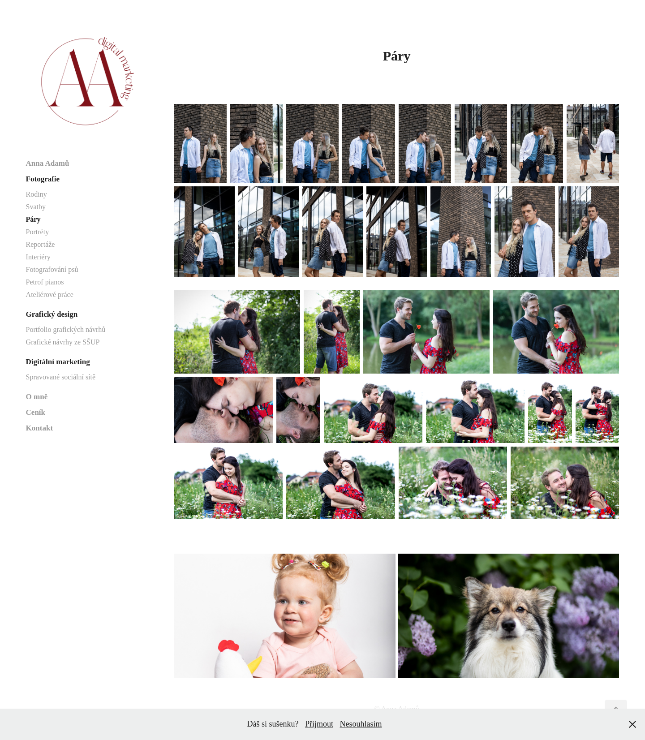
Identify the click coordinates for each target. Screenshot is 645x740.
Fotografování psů (52, 269)
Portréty (37, 232)
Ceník (35, 412)
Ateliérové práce (49, 294)
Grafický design (52, 314)
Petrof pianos (45, 282)
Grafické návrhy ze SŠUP (63, 342)
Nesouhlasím (361, 723)
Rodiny (36, 194)
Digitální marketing (58, 361)
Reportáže (40, 244)
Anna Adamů (47, 163)
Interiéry (38, 257)
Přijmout (319, 723)
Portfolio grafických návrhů (66, 329)
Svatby (36, 207)
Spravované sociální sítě (61, 377)
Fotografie (43, 179)
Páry (33, 219)
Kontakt (39, 428)
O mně (37, 396)
